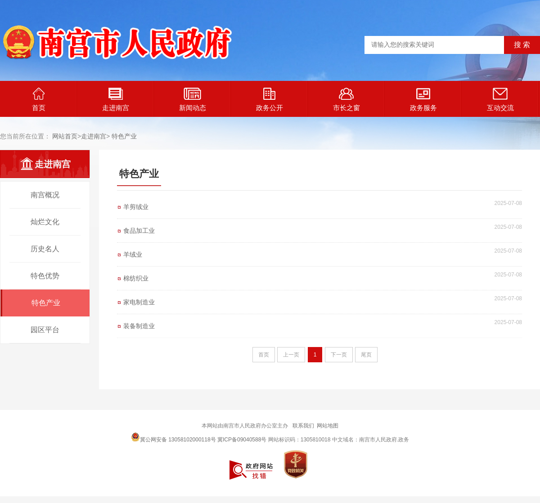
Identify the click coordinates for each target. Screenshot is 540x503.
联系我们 (303, 426)
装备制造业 (139, 325)
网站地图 (327, 426)
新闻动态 (192, 99)
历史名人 (45, 249)
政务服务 (423, 99)
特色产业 (124, 136)
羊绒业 (132, 254)
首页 (38, 99)
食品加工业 (139, 230)
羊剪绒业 (135, 206)
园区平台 (45, 330)
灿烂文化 (45, 222)
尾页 (366, 355)
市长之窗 (346, 99)
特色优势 (45, 276)
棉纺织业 (135, 278)
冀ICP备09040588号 (241, 439)
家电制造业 (139, 302)
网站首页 (64, 136)
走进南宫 (115, 99)
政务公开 (269, 99)
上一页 (291, 355)
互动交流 (500, 99)
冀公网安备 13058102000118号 (173, 436)
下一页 (339, 355)
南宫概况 (45, 195)
